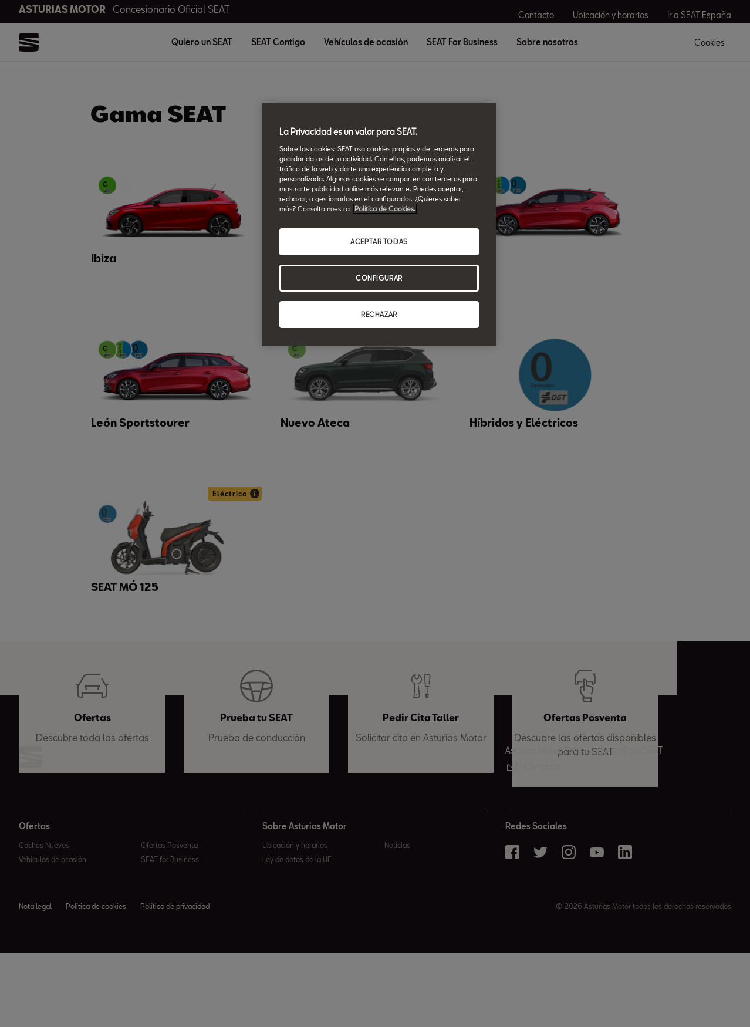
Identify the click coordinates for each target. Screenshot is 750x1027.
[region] (379, 224)
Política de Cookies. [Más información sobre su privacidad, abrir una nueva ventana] (384, 208)
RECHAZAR (379, 314)
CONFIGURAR (379, 278)
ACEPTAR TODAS (378, 241)
